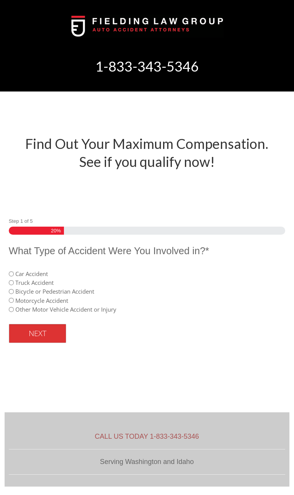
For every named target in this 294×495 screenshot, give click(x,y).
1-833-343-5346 (147, 66)
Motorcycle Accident (41, 300)
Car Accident (31, 274)
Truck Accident (34, 282)
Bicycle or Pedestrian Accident (54, 291)
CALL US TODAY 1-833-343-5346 (147, 436)
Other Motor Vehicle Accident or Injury (65, 309)
